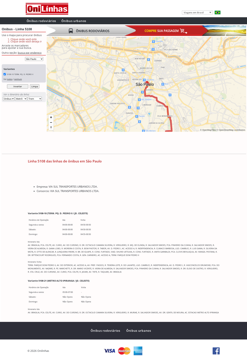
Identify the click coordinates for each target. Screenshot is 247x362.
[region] (146, 84)
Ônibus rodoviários (41, 21)
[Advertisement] (111, 143)
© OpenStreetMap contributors (230, 130)
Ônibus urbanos (73, 21)
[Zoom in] (51, 117)
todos (9, 79)
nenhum (18, 79)
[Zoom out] (51, 122)
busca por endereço (29, 52)
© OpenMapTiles (208, 130)
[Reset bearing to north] (51, 127)
